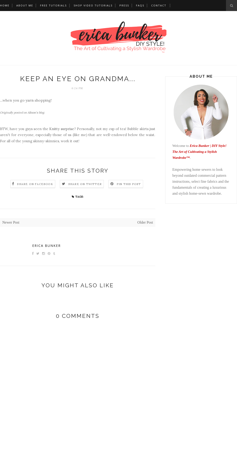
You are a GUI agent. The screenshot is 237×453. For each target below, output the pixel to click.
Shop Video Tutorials (93, 5)
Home (4, 5)
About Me (24, 5)
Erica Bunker (46, 245)
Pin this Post (129, 184)
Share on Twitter (85, 184)
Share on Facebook (35, 184)
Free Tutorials (53, 5)
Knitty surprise (61, 129)
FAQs (140, 5)
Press (124, 5)
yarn (30, 100)
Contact (158, 5)
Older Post (145, 222)
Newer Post (10, 222)
